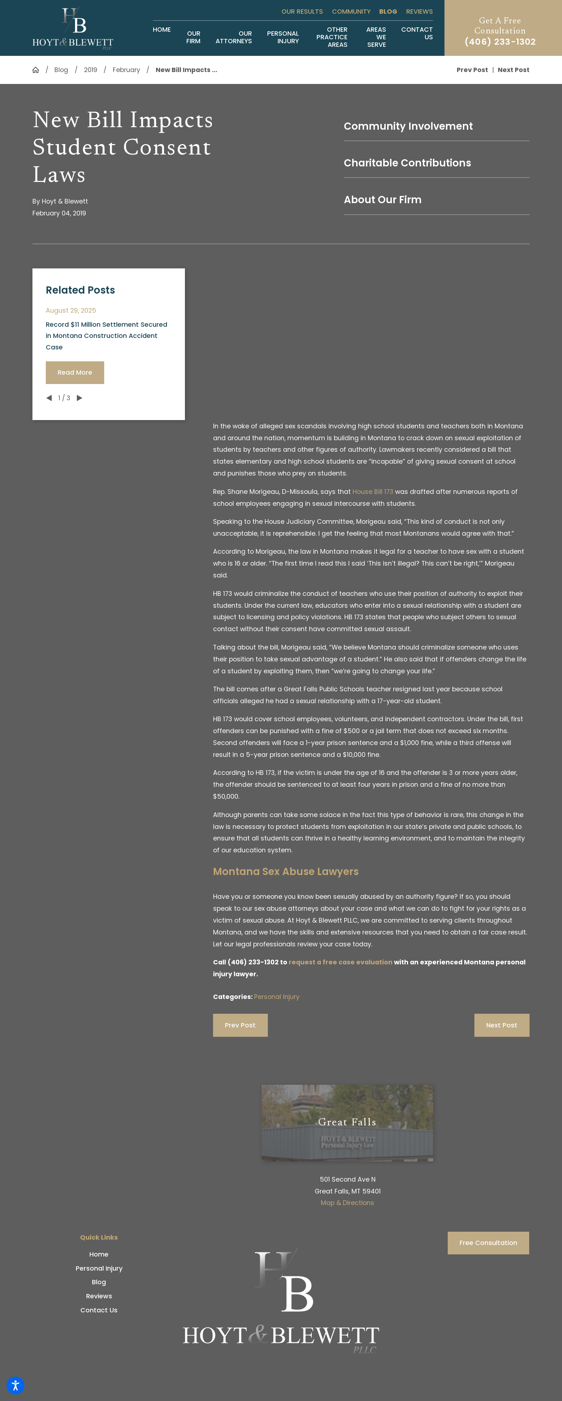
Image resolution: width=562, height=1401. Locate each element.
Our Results (302, 11)
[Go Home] (38, 70)
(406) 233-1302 (500, 42)
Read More (75, 372)
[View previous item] (49, 398)
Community (351, 11)
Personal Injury (277, 996)
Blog (388, 11)
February (126, 70)
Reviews (419, 11)
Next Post (501, 1025)
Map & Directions (347, 1203)
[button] (15, 1386)
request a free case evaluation (341, 962)
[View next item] (79, 398)
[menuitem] (162, 37)
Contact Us (99, 1310)
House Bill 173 (373, 491)
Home (99, 1254)
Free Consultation (488, 1243)
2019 (90, 70)
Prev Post (240, 1025)
